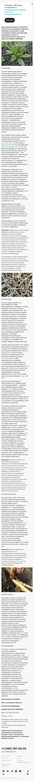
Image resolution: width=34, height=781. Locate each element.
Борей (23, 633)
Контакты (4, 758)
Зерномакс (5, 143)
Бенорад (4, 358)
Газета (19, 758)
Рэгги (11, 507)
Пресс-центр (5, 756)
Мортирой (5, 145)
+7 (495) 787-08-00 (13, 748)
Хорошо (9, 20)
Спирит (23, 376)
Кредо (11, 358)
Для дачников (5, 760)
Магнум (18, 147)
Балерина (4, 147)
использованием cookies (14, 10)
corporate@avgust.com (8, 751)
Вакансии (20, 756)
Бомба (25, 191)
